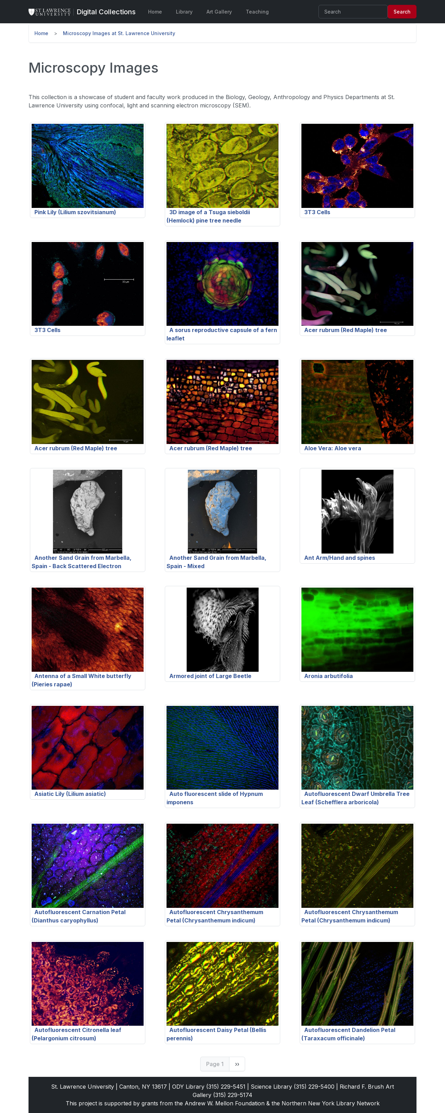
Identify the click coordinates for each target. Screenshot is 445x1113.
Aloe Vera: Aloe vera (332, 448)
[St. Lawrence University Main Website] (52, 12)
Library (184, 12)
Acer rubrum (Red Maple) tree (345, 329)
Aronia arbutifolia (328, 675)
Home (155, 12)
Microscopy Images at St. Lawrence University (119, 33)
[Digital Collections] (106, 12)
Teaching (257, 12)
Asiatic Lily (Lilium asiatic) (70, 793)
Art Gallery (219, 12)
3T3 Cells (317, 212)
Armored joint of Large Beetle (210, 675)
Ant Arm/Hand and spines (339, 557)
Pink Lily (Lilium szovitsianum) (75, 212)
